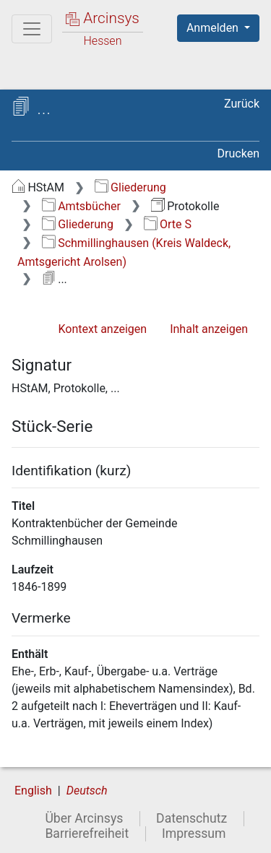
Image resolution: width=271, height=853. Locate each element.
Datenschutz (191, 818)
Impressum (194, 833)
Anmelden (213, 28)
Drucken (238, 153)
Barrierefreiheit (87, 833)
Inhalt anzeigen (209, 329)
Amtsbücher (81, 206)
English (33, 790)
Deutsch (87, 790)
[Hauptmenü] (32, 28)
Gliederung (130, 187)
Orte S (168, 224)
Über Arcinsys (84, 818)
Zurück (241, 104)
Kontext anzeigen (102, 329)
